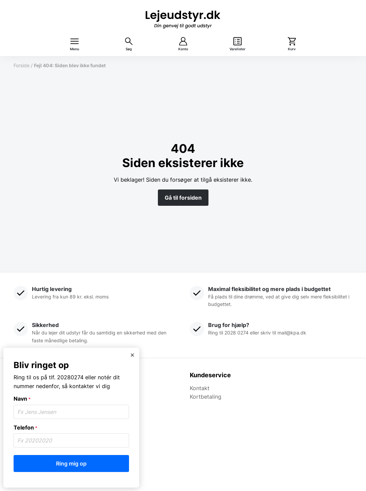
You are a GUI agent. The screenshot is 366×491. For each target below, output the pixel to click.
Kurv (292, 49)
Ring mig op (71, 463)
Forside (22, 65)
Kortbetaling (205, 396)
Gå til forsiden (183, 197)
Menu (74, 49)
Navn (22, 399)
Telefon (25, 427)
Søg (129, 49)
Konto (183, 49)
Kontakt (199, 388)
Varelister (237, 49)
